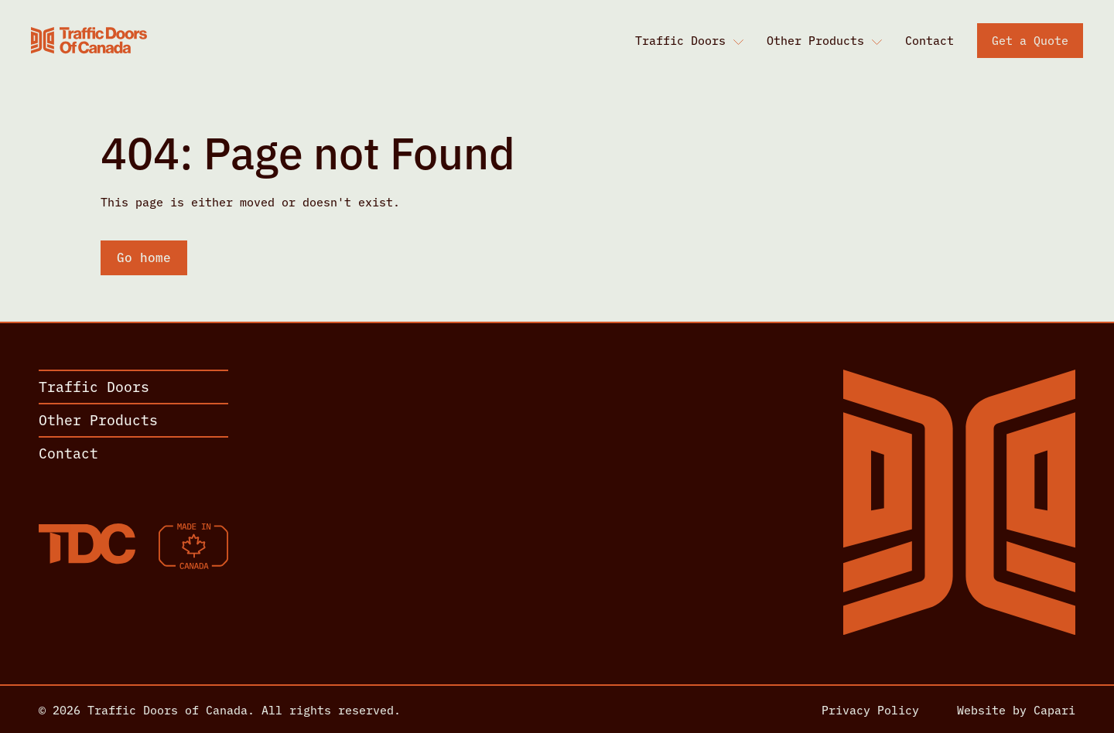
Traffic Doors (680, 40)
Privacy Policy (870, 709)
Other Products (815, 40)
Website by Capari (1016, 709)
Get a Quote (1030, 40)
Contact (929, 40)
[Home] (89, 40)
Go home (144, 256)
